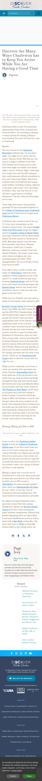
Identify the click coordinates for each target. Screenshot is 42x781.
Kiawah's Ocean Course (12, 306)
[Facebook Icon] (11, 653)
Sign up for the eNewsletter (23, 678)
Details (13, 776)
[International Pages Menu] (3, 13)
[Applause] (13, 536)
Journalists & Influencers (10, 711)
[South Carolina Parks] (20, 691)
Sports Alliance (22, 736)
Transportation (16, 742)
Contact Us (32, 706)
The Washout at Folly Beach (14, 389)
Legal (5, 717)
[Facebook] (18, 535)
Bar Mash (18, 521)
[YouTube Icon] (30, 653)
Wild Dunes (16, 273)
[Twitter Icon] (21, 653)
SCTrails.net (34, 736)
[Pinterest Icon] (25, 653)
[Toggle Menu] (39, 13)
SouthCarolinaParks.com (14, 756)
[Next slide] (36, 97)
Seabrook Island (17, 281)
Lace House (27, 742)
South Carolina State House (28, 717)
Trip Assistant (39, 314)
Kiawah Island (8, 287)
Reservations (30, 756)
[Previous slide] (6, 97)
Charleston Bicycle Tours (27, 487)
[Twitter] (23, 535)
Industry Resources (31, 731)
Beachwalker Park (25, 372)
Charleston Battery (10, 216)
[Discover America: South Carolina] (8, 690)
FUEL (21, 524)
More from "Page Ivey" (21, 559)
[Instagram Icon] (16, 653)
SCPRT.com (12, 717)
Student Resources (8, 736)
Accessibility (22, 706)
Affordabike (7, 484)
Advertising (17, 731)
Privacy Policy (9, 706)
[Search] (21, 13)
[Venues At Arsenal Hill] (33, 691)
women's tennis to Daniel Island (25, 233)
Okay (29, 776)
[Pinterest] (29, 535)
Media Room (7, 731)
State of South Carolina (30, 711)
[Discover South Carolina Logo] (21, 5)
